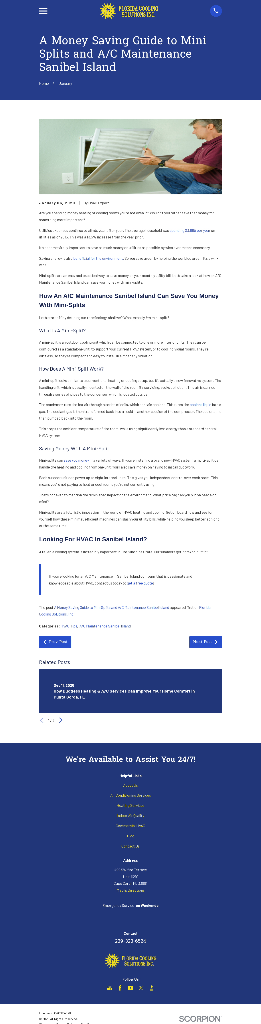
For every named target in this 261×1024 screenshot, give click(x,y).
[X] (141, 988)
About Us (130, 785)
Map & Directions (131, 890)
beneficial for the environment (98, 258)
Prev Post (55, 642)
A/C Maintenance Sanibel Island (105, 626)
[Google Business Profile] (109, 988)
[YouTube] (130, 988)
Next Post (205, 642)
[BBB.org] (151, 988)
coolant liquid (200, 404)
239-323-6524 (130, 941)
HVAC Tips (69, 626)
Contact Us (130, 846)
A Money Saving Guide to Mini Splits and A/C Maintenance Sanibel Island (111, 607)
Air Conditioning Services (130, 795)
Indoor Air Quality (130, 815)
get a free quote (140, 583)
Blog (130, 836)
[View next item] (60, 720)
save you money (76, 460)
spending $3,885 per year (190, 230)
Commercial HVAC (130, 825)
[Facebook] (120, 988)
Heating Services (130, 805)
